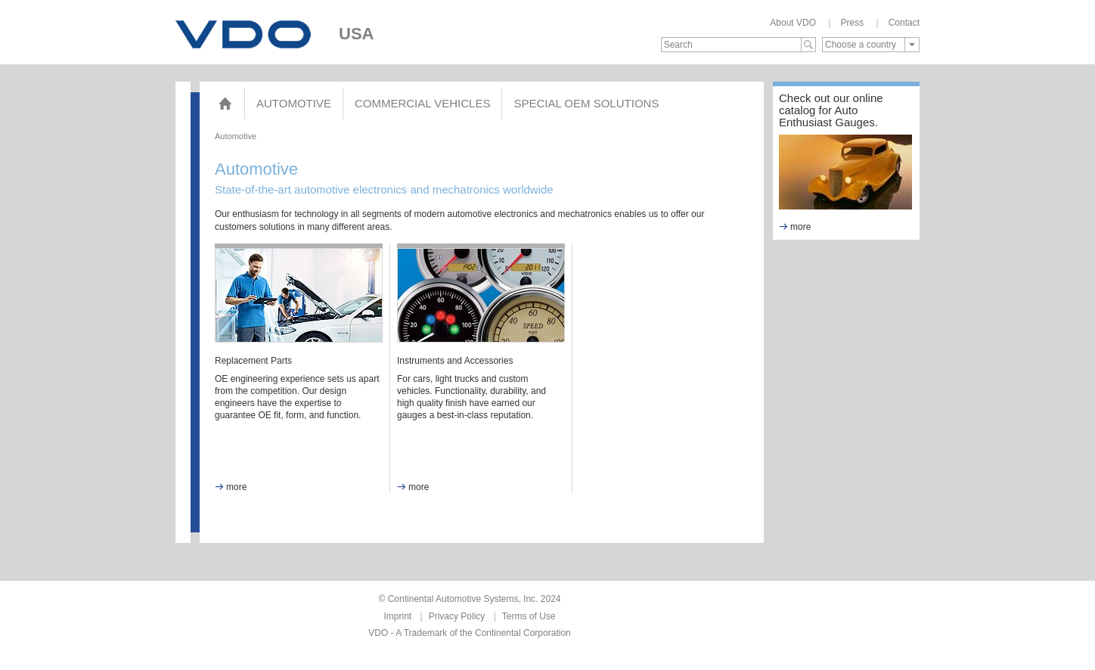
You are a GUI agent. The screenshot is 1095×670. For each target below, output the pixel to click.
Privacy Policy (457, 616)
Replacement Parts (253, 360)
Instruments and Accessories (455, 360)
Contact (904, 22)
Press (852, 22)
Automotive (293, 103)
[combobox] (871, 44)
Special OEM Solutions (586, 103)
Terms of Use (529, 616)
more (231, 487)
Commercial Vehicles (422, 103)
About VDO (793, 22)
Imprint (398, 616)
